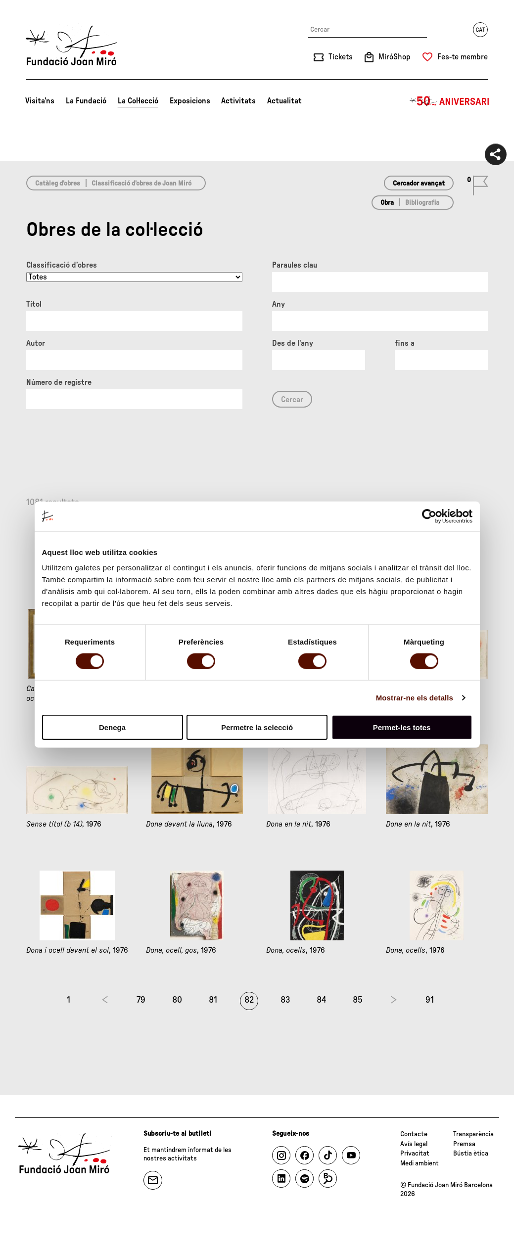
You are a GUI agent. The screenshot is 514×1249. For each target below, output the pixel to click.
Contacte (413, 1134)
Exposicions (190, 101)
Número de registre (59, 382)
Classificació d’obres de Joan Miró (141, 183)
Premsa (464, 1144)
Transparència (473, 1134)
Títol (34, 304)
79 (141, 1000)
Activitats (238, 101)
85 (358, 1000)
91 (429, 1000)
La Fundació (86, 101)
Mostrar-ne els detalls (414, 697)
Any (278, 304)
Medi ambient (419, 1163)
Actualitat (284, 101)
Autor (35, 343)
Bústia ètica (470, 1153)
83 (285, 1000)
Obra (387, 202)
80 (177, 1000)
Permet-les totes (402, 727)
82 (249, 1000)
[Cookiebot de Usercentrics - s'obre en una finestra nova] (429, 516)
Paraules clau (294, 265)
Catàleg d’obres (57, 183)
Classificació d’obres (61, 265)
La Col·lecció (138, 101)
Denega (112, 727)
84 (322, 1000)
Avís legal (413, 1144)
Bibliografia (422, 202)
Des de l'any (292, 343)
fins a (405, 343)
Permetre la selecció (257, 727)
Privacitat (414, 1153)
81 (213, 1000)
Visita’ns (39, 101)
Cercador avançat (419, 183)
